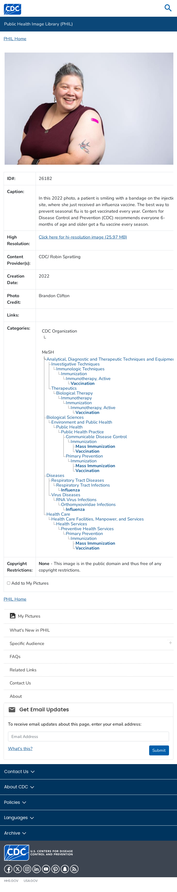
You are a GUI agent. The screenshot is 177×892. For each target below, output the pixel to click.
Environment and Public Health (81, 422)
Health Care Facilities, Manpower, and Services (97, 519)
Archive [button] (15, 833)
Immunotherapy (76, 398)
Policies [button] (15, 802)
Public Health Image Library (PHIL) (38, 24)
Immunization (74, 374)
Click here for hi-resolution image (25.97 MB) (83, 237)
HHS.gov (11, 880)
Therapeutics (64, 388)
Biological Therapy (74, 393)
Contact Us (20, 683)
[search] (168, 8)
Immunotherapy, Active (88, 378)
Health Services (71, 524)
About (16, 696)
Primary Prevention (84, 456)
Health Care (58, 514)
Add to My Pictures (29, 583)
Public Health (69, 427)
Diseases (55, 475)
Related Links (23, 670)
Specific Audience (27, 643)
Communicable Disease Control (96, 437)
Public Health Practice (82, 432)
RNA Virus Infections (76, 500)
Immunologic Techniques (80, 369)
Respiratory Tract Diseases (77, 480)
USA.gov (31, 880)
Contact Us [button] (19, 771)
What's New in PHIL (30, 630)
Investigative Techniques (75, 364)
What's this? (20, 749)
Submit (159, 750)
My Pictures (25, 617)
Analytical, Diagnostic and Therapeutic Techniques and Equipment (111, 359)
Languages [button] (19, 817)
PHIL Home (15, 39)
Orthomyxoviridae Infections (88, 504)
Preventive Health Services (87, 529)
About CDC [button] (19, 787)
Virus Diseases (65, 495)
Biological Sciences (65, 417)
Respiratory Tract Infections (83, 485)
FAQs (15, 656)
